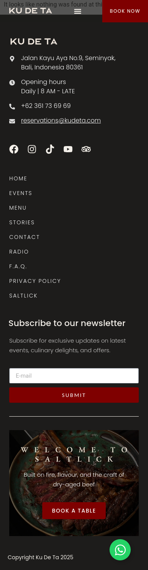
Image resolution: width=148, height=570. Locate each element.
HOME (18, 178)
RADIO (19, 252)
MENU (18, 208)
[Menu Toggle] (77, 11)
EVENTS (20, 193)
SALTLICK (23, 295)
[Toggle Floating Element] (120, 549)
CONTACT (24, 237)
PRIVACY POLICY (35, 281)
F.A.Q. (18, 266)
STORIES (22, 222)
